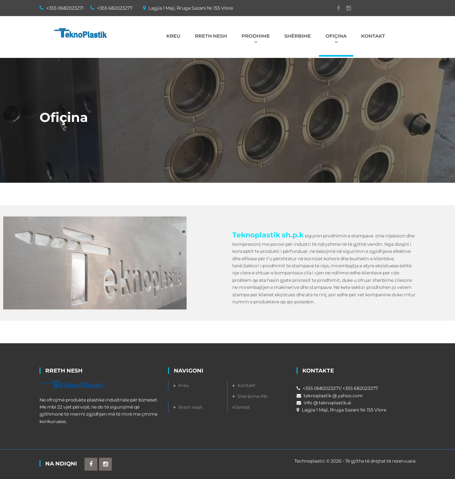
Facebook (335, 8)
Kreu (183, 385)
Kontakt (246, 385)
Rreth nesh (190, 407)
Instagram (345, 8)
